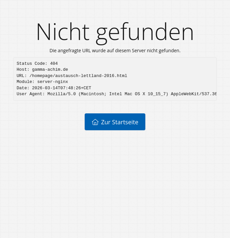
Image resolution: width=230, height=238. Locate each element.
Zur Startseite (115, 122)
